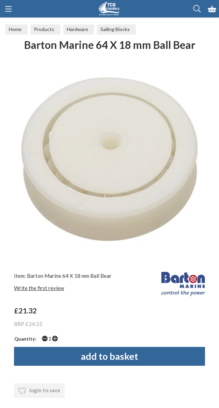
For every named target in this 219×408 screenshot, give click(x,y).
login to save (39, 391)
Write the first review (39, 288)
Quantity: (25, 339)
